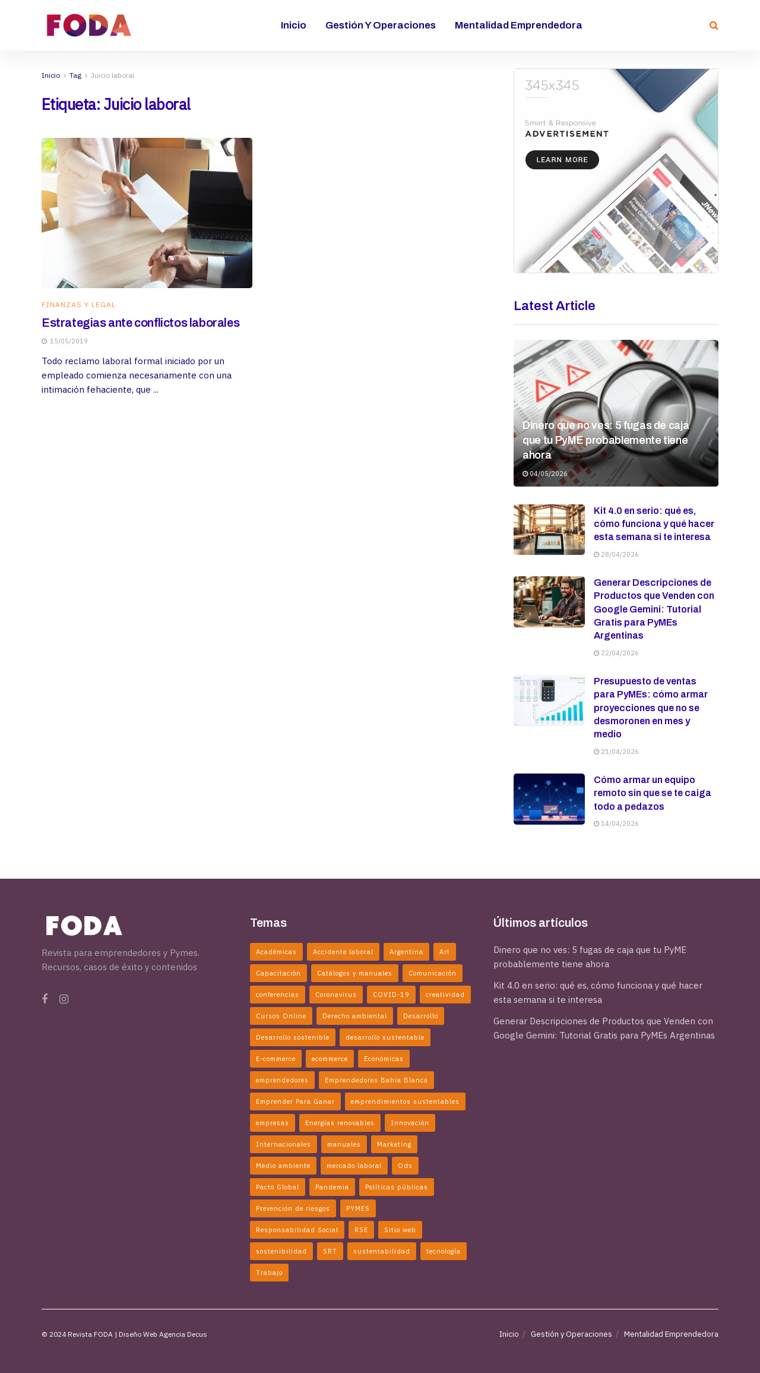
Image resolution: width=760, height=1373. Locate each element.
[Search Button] (714, 25)
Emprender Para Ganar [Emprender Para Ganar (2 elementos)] (295, 1101)
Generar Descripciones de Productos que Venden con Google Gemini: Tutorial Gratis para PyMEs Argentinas (654, 609)
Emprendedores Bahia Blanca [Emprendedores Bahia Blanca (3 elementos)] (376, 1080)
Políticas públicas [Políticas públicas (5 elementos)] (396, 1187)
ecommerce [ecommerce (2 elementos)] (330, 1059)
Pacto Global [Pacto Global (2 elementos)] (277, 1187)
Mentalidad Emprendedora (518, 25)
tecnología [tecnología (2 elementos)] (443, 1251)
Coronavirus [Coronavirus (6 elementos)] (336, 994)
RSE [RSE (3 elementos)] (361, 1230)
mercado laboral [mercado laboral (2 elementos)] (354, 1165)
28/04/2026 (616, 554)
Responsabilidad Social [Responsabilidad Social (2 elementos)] (297, 1230)
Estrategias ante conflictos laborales (140, 322)
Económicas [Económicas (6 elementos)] (384, 1059)
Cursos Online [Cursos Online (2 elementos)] (281, 1016)
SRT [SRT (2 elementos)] (330, 1251)
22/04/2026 (616, 653)
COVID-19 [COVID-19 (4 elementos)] (391, 994)
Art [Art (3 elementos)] (444, 952)
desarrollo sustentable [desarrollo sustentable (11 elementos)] (385, 1037)
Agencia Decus (183, 1334)
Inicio (293, 25)
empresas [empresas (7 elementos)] (272, 1123)
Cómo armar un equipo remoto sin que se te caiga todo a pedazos (652, 793)
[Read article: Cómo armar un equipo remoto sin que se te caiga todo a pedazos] (549, 799)
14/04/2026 (616, 823)
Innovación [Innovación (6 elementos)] (410, 1123)
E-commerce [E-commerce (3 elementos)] (276, 1059)
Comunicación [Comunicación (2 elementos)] (432, 973)
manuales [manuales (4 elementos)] (344, 1144)
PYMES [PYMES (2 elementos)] (358, 1208)
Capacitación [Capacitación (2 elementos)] (278, 973)
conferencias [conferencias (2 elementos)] (277, 994)
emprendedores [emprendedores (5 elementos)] (282, 1080)
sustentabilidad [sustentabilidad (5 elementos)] (381, 1251)
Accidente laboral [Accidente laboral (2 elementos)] (343, 952)
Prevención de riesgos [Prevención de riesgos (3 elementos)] (293, 1208)
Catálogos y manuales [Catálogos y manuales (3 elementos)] (354, 973)
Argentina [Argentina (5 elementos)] (406, 952)
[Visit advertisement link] (616, 170)
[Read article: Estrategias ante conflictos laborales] (147, 213)
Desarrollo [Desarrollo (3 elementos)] (420, 1016)
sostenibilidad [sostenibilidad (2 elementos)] (281, 1251)
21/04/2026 (616, 751)
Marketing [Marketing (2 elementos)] (394, 1144)
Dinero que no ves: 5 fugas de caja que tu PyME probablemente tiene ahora (605, 440)
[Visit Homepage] (89, 24)
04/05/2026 (545, 473)
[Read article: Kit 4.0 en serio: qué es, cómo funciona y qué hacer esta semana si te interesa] (549, 529)
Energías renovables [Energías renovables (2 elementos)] (340, 1123)
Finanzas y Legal (79, 304)
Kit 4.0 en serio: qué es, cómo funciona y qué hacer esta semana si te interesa (654, 524)
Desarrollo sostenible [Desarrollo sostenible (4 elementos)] (293, 1037)
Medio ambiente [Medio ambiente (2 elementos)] (283, 1165)
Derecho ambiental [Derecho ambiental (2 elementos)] (354, 1016)
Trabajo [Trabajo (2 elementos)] (269, 1272)
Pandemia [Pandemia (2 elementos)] (332, 1187)
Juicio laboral (112, 75)
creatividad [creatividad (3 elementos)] (445, 994)
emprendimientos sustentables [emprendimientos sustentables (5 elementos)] (405, 1101)
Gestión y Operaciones (380, 25)
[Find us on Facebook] (45, 999)
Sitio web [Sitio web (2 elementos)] (400, 1230)
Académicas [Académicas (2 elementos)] (276, 952)
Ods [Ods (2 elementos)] (405, 1165)
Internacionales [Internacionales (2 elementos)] (283, 1144)
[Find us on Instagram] (63, 999)
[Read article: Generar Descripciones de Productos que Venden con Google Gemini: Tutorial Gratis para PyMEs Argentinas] (549, 601)
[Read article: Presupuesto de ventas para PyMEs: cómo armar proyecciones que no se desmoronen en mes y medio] (549, 700)
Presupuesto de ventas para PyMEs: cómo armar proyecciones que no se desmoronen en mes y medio (651, 708)
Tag (75, 75)
